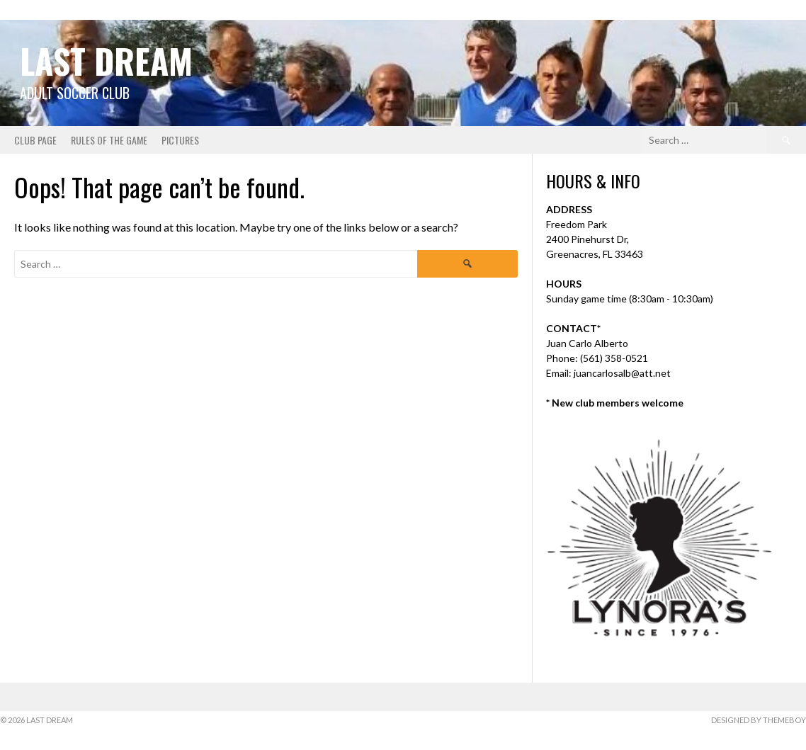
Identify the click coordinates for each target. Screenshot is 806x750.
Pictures (180, 139)
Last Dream (106, 60)
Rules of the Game (109, 139)
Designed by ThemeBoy (758, 720)
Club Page (35, 139)
